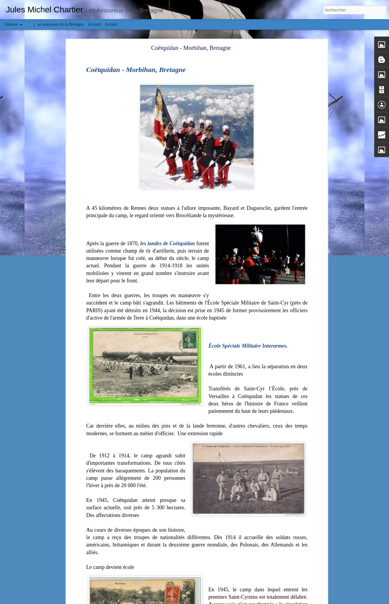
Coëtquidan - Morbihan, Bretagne (191, 48)
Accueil (94, 24)
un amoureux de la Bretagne (60, 24)
